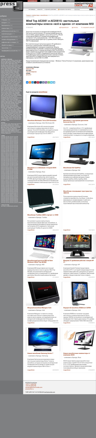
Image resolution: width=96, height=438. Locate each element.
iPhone (2, 80)
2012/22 (7, 141)
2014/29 (12, 170)
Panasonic (8, 95)
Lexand (18, 82)
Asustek (3, 65)
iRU (8, 80)
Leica (11, 82)
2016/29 (7, 197)
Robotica (3, 101)
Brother (12, 66)
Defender (11, 69)
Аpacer (12, 115)
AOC (13, 62)
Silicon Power (4, 103)
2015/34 (16, 186)
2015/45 (12, 189)
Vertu (7, 110)
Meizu (19, 85)
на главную (32, 9)
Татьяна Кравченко (6, 133)
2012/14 (7, 139)
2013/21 (3, 155)
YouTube (3, 115)
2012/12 (16, 137)
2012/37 (3, 146)
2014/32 (7, 172)
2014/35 (3, 173)
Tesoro (7, 120)
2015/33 (12, 186)
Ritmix (19, 100)
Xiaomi (5, 114)
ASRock (13, 63)
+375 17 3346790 (31, 384)
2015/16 (7, 181)
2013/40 (12, 160)
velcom (17, 109)
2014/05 (16, 163)
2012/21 (3, 141)
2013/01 (3, 149)
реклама (16, 206)
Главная (28, 15)
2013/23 (7, 155)
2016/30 (12, 197)
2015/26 (16, 183)
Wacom (5, 112)
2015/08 (7, 179)
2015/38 (16, 187)
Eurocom (3, 72)
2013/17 (3, 154)
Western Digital (14, 112)
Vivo (2, 112)
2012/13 (3, 139)
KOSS (12, 81)
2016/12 (7, 194)
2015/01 (12, 176)
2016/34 (12, 199)
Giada (14, 75)
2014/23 (3, 169)
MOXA (6, 89)
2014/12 (12, 166)
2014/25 (12, 169)
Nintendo (13, 90)
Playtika (3, 117)
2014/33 (12, 172)
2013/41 (16, 160)
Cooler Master (8, 68)
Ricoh (14, 100)
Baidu (6, 65)
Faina (2, 123)
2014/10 (3, 166)
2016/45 (7, 202)
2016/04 (7, 192)
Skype (14, 103)
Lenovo (14, 82)
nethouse (6, 90)
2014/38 (16, 173)
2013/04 (16, 149)
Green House (15, 76)
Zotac (7, 115)
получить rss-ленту (64, 9)
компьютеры (7, 28)
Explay (6, 72)
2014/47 (3, 176)
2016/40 (3, 201)
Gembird (3, 75)
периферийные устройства (11, 50)
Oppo (2, 94)
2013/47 (7, 162)
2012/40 (16, 146)
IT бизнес (6, 20)
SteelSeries (3, 106)
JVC (19, 80)
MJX (20, 87)
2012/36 (16, 145)
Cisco (2, 67)
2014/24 (7, 169)
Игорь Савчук (7, 128)
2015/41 (12, 188)
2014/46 (16, 175)
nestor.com (32, 1)
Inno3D (6, 119)
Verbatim (3, 110)
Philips (2, 96)
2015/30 (16, 185)
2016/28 (3, 197)
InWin (11, 79)
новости (39, 9)
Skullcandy (9, 103)
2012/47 (12, 148)
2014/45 (12, 175)
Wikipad (3, 113)
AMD (6, 62)
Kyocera (16, 81)
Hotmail (8, 78)
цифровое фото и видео (10, 42)
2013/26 (3, 156)
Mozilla (10, 89)
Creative (20, 68)
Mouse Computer (18, 88)
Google (9, 76)
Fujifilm (17, 73)
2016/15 (3, 195)
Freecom (13, 73)
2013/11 (12, 152)
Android (10, 62)
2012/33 (3, 145)
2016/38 (12, 200)
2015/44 (7, 189)
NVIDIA (10, 92)
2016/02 (16, 190)
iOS (18, 79)
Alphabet (18, 61)
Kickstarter (3, 81)
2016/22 (16, 195)
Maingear (16, 85)
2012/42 (7, 147)
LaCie (19, 81)
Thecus (19, 107)
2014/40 (7, 174)
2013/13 (3, 153)
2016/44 (3, 202)
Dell (15, 69)
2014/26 (16, 169)
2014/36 (7, 173)
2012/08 (16, 136)
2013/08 (16, 150)
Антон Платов (15, 125)
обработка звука (8, 45)
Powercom (19, 98)
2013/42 (3, 161)
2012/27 (12, 142)
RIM (17, 100)
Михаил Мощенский (12, 129)
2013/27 (7, 156)
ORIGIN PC (10, 94)
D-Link (2, 69)
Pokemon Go (9, 98)
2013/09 (3, 152)
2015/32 (7, 186)
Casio (19, 66)
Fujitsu (2, 74)
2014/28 (7, 170)
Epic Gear (19, 117)
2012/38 (7, 146)
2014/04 (12, 163)
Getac (10, 75)
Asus (16, 63)
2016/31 (16, 197)
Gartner (11, 74)
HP (11, 78)
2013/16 (16, 153)
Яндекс (7, 117)
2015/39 (3, 188)
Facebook (11, 72)
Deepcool (7, 69)
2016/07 (3, 193)
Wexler (20, 112)
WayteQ (9, 112)
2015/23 (3, 183)
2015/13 (12, 180)
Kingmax (11, 119)
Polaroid (15, 98)
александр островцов (6, 125)
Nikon (9, 90)
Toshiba (9, 108)
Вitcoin (2, 116)
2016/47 (16, 202)
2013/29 (16, 156)
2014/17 (12, 167)
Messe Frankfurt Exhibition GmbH (9, 86)
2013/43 (7, 161)
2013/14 (7, 153)
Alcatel (10, 61)
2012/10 (7, 137)
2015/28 (7, 185)
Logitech (17, 83)
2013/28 (12, 156)
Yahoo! (13, 114)
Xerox (2, 114)
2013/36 (12, 159)
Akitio (7, 61)
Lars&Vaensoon (17, 119)
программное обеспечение (11, 36)
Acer (6, 60)
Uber (6, 109)
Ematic (14, 71)
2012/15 (12, 139)
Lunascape (3, 85)
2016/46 (12, 202)
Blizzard (8, 66)
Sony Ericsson (10, 105)
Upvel (11, 109)
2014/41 (12, 174)
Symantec (3, 107)
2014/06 (3, 165)
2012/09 (3, 137)
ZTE (10, 115)
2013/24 (12, 155)
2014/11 (7, 166)
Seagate (12, 102)
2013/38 (3, 160)
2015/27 (3, 185)
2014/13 (16, 166)
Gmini (6, 76)
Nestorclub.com (50, 392)
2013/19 (12, 154)
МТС (11, 116)
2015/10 (16, 179)
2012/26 (7, 142)
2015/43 (3, 189)
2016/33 (7, 199)
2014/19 (3, 168)
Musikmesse (17, 89)
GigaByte (18, 75)
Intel (9, 79)
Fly (6, 73)
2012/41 (3, 147)
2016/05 (12, 192)
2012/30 (7, 143)
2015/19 (3, 182)
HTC (14, 78)
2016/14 (16, 194)
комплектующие (8, 34)
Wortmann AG (17, 113)
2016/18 (7, 195)
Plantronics (11, 96)
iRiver (6, 80)
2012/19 (12, 140)
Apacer (10, 117)
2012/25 (3, 142)
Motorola (12, 88)
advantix (16, 60)
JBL (17, 80)
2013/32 (12, 158)
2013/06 (7, 150)
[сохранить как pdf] (88, 27)
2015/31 (3, 186)
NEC (2, 90)
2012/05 (3, 136)
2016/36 (3, 200)
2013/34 (3, 159)
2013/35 (7, 159)
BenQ (13, 65)
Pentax (19, 95)
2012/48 (16, 148)
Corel (12, 68)
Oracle (5, 94)
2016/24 (7, 196)
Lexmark (3, 83)
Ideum (2, 79)
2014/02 (3, 163)
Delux (18, 69)
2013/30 (3, 158)
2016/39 (16, 200)
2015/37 (12, 187)
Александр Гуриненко (16, 123)
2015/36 (7, 187)
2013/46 (3, 162)
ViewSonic (19, 110)
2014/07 (7, 165)
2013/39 (7, 160)
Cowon (15, 68)
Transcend (18, 108)
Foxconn (9, 73)
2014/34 (16, 172)
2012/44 (16, 147)
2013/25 (16, 155)
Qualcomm (3, 100)
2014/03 (7, 163)
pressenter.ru (30, 389)
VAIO (14, 109)
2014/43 (3, 175)
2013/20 (16, 154)
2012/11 (12, 137)
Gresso (20, 76)
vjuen (9, 123)
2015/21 (12, 182)
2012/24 (16, 141)
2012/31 (12, 143)
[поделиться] (64, 27)
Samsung (20, 101)
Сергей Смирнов (17, 132)
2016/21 (12, 195)
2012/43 (12, 147)
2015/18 (16, 181)
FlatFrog (3, 73)
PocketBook (3, 98)
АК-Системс (17, 115)
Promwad (15, 99)
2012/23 (12, 141)
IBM (20, 78)
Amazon (3, 62)
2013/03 (12, 149)
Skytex (17, 103)
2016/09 (12, 193)
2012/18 (7, 140)
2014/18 (16, 167)
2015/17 (12, 181)
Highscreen (3, 78)
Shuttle (19, 102)
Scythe (8, 102)
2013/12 (16, 152)
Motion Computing (5, 88)
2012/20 (16, 140)
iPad (20, 79)
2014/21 (12, 168)
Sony (6, 105)
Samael (5, 123)
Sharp (16, 102)
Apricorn (20, 62)
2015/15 (3, 181)
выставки (3, 206)
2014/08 (12, 165)
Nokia (17, 90)
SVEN (14, 106)
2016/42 (12, 201)
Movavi (2, 89)
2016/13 (12, 194)
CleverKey (9, 67)
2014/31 (3, 172)
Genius (7, 75)
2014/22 (16, 168)
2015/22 (16, 182)
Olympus (6, 93)
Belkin (10, 65)
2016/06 (16, 192)
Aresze (14, 117)
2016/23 (3, 196)
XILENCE (10, 114)
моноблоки (44, 15)
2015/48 (7, 190)
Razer (11, 100)
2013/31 (7, 158)
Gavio (14, 74)
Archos (2, 63)
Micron (2, 87)
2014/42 (16, 174)
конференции (9, 206)
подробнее (30, 137)
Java (14, 80)
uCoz (8, 109)
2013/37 (16, 159)
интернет (6, 22)
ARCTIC (6, 63)
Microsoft (7, 87)
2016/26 (16, 196)
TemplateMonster (10, 107)
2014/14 (3, 167)
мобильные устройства (10, 31)
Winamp (7, 113)
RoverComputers (9, 101)
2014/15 (7, 167)
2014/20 (7, 168)
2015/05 (12, 177)
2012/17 (3, 140)
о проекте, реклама (50, 9)
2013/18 (7, 154)
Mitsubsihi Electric (14, 87)
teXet (15, 107)
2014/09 (16, 165)
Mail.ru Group (10, 85)
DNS (6, 71)
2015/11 (3, 180)
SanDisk (3, 102)
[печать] (74, 27)
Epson (18, 71)
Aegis (20, 60)
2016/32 (3, 199)
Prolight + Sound (9, 99)
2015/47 (3, 190)
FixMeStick (16, 72)
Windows (12, 113)
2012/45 (3, 148)
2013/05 (3, 150)
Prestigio (3, 99)
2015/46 (16, 189)
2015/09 (12, 179)
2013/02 (7, 149)
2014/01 (16, 162)
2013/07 (12, 150)
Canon (16, 66)
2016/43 (16, 201)
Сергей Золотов (8, 132)
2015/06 (16, 177)
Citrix (5, 67)
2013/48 (12, 162)
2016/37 (7, 200)
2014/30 (16, 170)
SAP (6, 102)
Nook (6, 92)
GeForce (18, 74)
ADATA (9, 60)
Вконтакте (7, 116)
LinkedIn (9, 83)
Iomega (15, 79)
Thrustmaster (4, 108)
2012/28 (16, 142)
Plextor (15, 96)
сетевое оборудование (10, 39)
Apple (16, 62)
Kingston (9, 81)
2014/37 (12, 173)
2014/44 (7, 175)
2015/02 (16, 176)
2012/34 (7, 145)
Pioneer (6, 96)
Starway (15, 105)
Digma (2, 71)
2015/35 (3, 187)
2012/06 (7, 136)
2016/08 (7, 193)
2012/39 (12, 146)
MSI (13, 89)
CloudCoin (14, 67)
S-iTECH (15, 101)
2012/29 (3, 143)
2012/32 (16, 143)
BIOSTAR (20, 65)
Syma (17, 106)
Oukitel (14, 94)
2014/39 (3, 174)
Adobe (12, 60)
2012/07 (12, 136)
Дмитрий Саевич (5, 127)
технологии (7, 48)
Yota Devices (19, 114)
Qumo (7, 100)
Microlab (19, 86)
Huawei (17, 78)
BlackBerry (3, 66)
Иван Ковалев (13, 127)
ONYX (10, 93)
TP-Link (13, 108)
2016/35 (16, 199)
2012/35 (12, 145)
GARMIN (7, 74)
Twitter (2, 109)
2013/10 (7, 152)
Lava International (5, 82)
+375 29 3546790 (31, 386)
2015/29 (12, 185)
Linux (13, 83)
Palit (4, 95)
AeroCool (3, 61)
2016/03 (3, 192)
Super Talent (9, 106)
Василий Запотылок (6, 126)
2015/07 (3, 179)
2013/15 (12, 153)
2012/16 (16, 139)
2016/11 (3, 194)
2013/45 (16, 161)
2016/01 (12, 190)
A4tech (2, 60)
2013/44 (12, 161)
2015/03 (3, 177)
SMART (2, 105)
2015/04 (7, 177)
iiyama (5, 79)
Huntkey (3, 119)
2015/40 (7, 188)
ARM (10, 63)
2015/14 (16, 180)
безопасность (7, 25)
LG (6, 83)
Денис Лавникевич (16, 126)
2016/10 (16, 193)
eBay (8, 71)
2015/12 (7, 180)
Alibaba (14, 61)
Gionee (2, 76)
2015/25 (12, 183)
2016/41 (7, 201)
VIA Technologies (13, 110)
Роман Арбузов (11, 130)
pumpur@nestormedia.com (34, 387)
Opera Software (15, 93)
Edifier (11, 71)
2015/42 (16, 188)
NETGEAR (3, 120)
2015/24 (7, 183)
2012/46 (7, 148)
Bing (16, 65)
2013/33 (16, 158)
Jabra (11, 80)
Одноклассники (17, 116)
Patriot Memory (14, 95)
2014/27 (3, 170)
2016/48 (20, 202)
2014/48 (7, 176)
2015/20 (7, 182)
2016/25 (12, 196)
